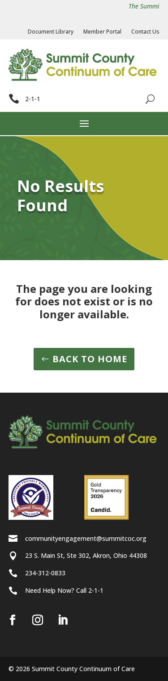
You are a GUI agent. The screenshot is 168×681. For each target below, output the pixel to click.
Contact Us (145, 32)
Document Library (50, 32)
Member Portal (102, 32)
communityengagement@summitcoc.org (85, 538)
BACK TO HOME (89, 359)
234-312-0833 (45, 573)
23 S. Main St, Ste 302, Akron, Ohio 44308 (86, 555)
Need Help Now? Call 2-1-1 (64, 590)
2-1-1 (32, 98)
